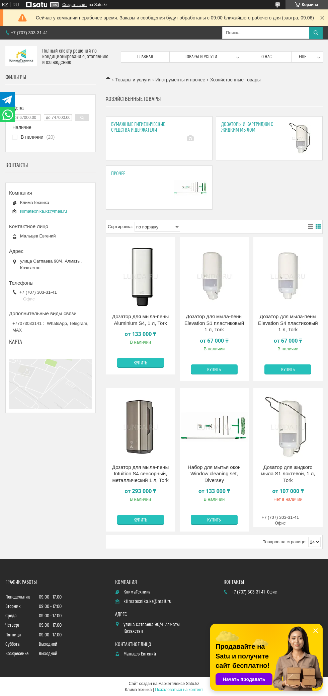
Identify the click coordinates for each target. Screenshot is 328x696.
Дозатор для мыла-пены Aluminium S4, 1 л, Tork (140, 320)
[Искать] (316, 33)
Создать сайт (74, 4)
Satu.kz (192, 683)
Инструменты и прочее (181, 79)
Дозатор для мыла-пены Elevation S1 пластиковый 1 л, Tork (214, 323)
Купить (140, 363)
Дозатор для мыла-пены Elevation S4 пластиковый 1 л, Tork (288, 323)
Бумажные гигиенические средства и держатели (138, 127)
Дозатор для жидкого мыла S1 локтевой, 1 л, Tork (288, 473)
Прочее (118, 174)
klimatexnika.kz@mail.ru (43, 211)
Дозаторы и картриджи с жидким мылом (247, 127)
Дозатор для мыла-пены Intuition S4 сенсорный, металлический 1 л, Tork (140, 473)
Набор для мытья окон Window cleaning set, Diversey (214, 473)
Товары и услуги (201, 57)
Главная (145, 57)
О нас (266, 57)
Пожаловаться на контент (179, 689)
